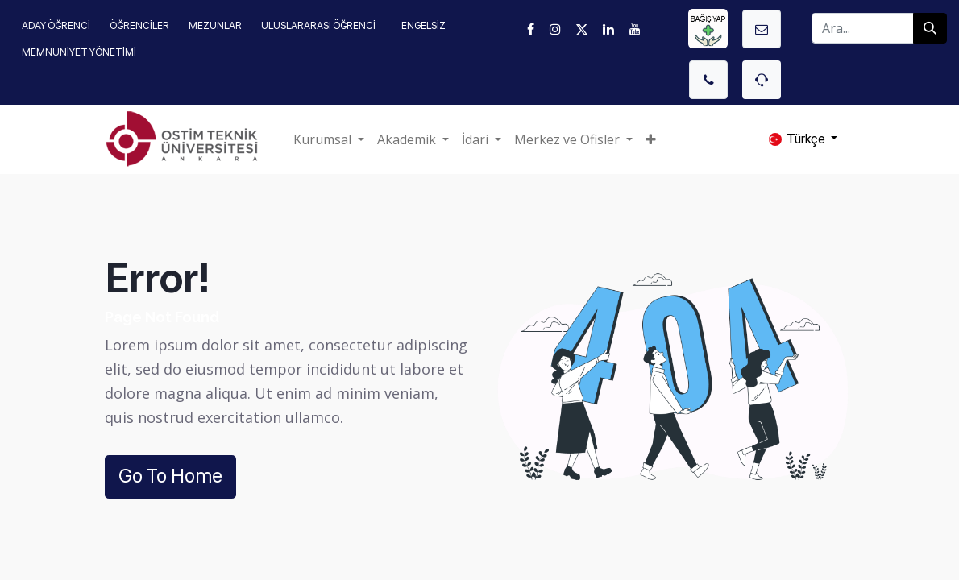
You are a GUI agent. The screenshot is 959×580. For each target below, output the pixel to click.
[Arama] (930, 28)
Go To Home (170, 476)
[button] (650, 139)
